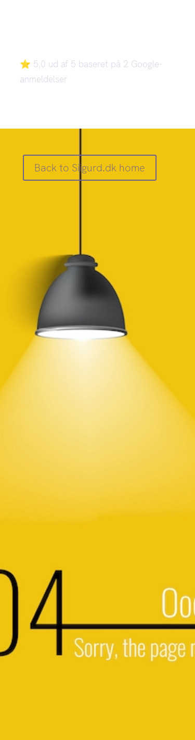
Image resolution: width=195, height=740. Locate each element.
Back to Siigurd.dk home (89, 167)
